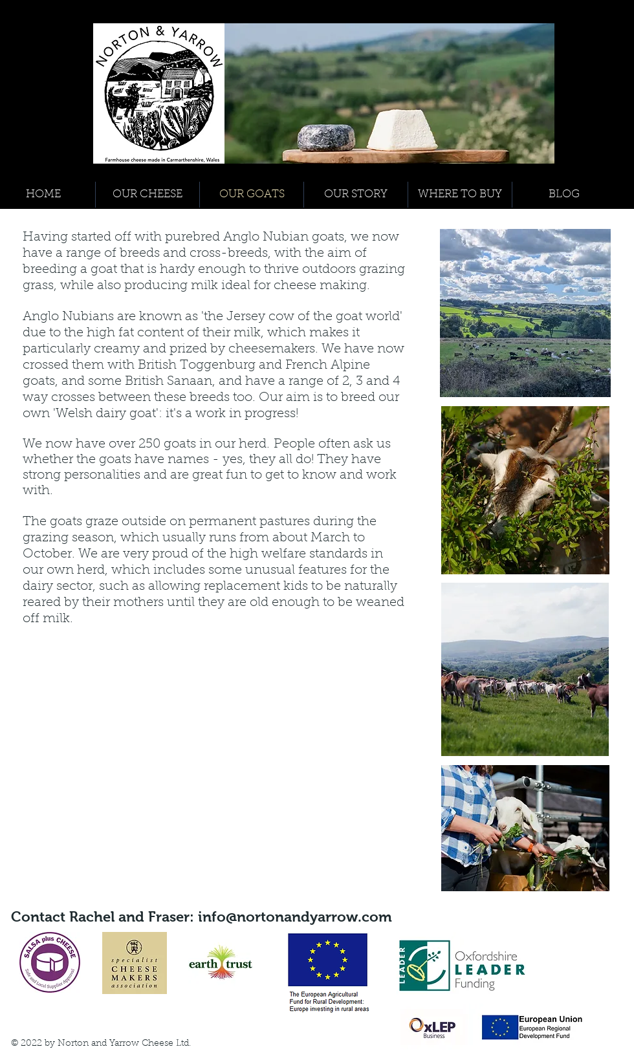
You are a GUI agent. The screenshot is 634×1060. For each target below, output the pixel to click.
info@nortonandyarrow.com (295, 917)
